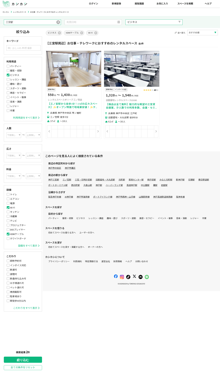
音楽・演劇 (16, 102)
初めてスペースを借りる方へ (62, 233)
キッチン (14, 212)
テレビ (13, 221)
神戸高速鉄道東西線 (162, 197)
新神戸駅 (180, 180)
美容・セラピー (18, 93)
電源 (12, 203)
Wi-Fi (12, 207)
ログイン (93, 3)
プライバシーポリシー (59, 261)
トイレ (13, 194)
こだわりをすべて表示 (26, 308)
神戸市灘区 (70, 168)
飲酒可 (13, 270)
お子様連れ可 (17, 283)
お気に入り (162, 3)
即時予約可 (16, 261)
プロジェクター (18, 225)
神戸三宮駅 (53, 180)
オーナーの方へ (95, 247)
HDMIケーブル (17, 234)
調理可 (13, 274)
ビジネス (14, 75)
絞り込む (23, 360)
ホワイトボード (18, 238)
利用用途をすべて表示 (26, 117)
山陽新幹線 (144, 197)
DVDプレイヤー (17, 230)
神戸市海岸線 (83, 197)
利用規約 (77, 261)
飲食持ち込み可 (18, 279)
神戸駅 (99, 185)
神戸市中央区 (54, 168)
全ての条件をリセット (23, 367)
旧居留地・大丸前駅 (105, 180)
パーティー (15, 66)
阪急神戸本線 (54, 197)
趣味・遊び (16, 84)
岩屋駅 (164, 185)
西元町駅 (75, 185)
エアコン (14, 199)
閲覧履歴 (139, 3)
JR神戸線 (69, 197)
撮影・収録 (16, 70)
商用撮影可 (16, 292)
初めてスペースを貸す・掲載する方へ (66, 247)
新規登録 (116, 3)
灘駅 (155, 185)
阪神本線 (180, 197)
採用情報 (117, 261)
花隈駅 (191, 180)
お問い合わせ (141, 261)
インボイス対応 (18, 265)
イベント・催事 (18, 97)
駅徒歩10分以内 (18, 301)
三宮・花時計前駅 (83, 180)
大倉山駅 (87, 185)
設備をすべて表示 (28, 245)
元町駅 (122, 180)
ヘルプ (208, 3)
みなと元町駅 (166, 180)
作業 (12, 110)
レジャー (14, 106)
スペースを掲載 (185, 3)
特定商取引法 (91, 261)
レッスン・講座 (18, 79)
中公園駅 (145, 185)
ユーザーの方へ (86, 233)
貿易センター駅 (136, 180)
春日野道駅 (203, 180)
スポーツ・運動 (18, 88)
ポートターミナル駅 (58, 185)
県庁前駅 (151, 180)
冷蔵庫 (13, 216)
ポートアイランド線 (102, 197)
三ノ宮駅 (67, 180)
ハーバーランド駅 (114, 185)
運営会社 (105, 261)
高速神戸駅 (132, 185)
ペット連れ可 (17, 287)
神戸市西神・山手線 (125, 197)
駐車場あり (16, 296)
